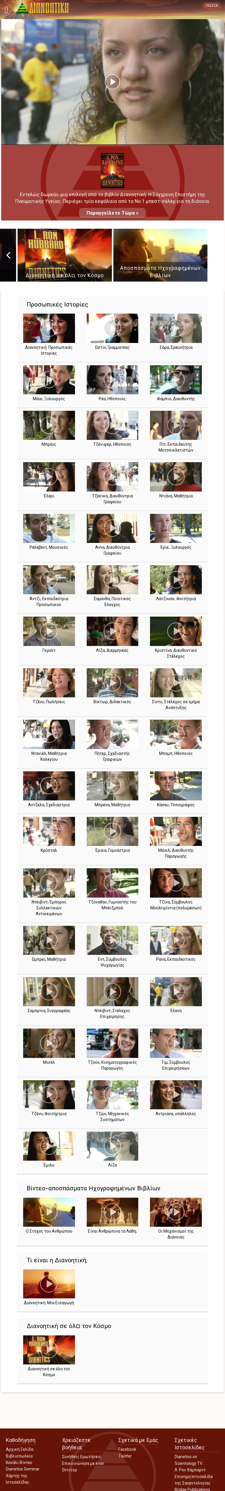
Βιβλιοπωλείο (19, 1456)
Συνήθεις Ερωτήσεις (81, 1456)
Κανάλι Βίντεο (19, 1462)
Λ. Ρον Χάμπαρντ (190, 1470)
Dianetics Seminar (23, 1469)
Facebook (127, 1449)
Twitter (125, 1456)
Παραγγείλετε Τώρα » (112, 213)
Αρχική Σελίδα (19, 1449)
